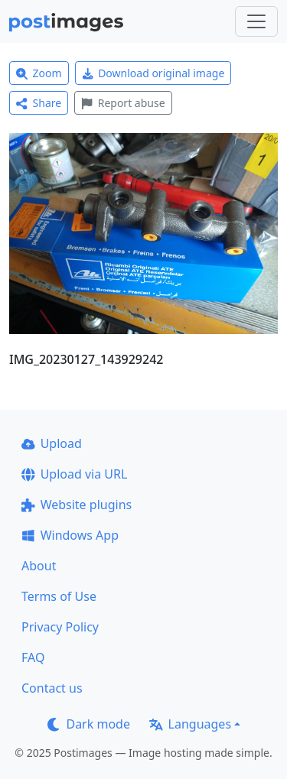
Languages (190, 724)
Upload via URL (74, 474)
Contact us (52, 688)
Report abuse (123, 103)
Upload (51, 443)
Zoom (39, 73)
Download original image (153, 73)
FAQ (32, 657)
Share (38, 103)
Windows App (70, 535)
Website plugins (76, 504)
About (38, 565)
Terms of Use (58, 596)
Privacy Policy (60, 626)
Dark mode (88, 724)
